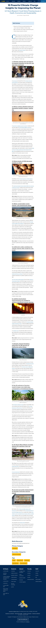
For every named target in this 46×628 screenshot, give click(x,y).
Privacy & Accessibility (18, 613)
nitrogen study (22, 522)
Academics (18, 1)
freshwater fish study (30, 363)
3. (12, 161)
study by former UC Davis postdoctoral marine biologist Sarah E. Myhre (23, 150)
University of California (36, 613)
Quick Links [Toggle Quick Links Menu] (42, 1)
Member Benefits (22, 577)
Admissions (13, 1)
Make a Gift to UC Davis (6, 594)
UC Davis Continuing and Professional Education (6, 578)
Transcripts (21, 579)
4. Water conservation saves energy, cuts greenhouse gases (21, 204)
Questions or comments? (10, 613)
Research (24, 1)
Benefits (28, 577)
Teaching (28, 573)
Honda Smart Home (15, 466)
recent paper (15, 80)
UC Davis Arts (5, 583)
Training (37, 573)
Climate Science (20, 560)
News (34, 1)
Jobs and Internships (13, 584)
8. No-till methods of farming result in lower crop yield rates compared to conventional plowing (22, 387)
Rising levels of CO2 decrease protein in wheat (22, 162)
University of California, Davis (14, 611)
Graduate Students (14, 575)
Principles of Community (27, 613)
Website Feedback (39, 581)
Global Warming (15, 563)
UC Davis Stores (5, 581)
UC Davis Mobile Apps (5, 586)
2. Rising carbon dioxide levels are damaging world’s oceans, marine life (22, 108)
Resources (29, 571)
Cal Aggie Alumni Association (22, 571)
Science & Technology (16, 554)
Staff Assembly (38, 579)
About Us (7, 1)
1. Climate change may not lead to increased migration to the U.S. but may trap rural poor (23, 63)
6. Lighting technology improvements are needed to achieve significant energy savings (22, 300)
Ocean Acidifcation (23, 563)
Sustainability (27, 560)
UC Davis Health (5, 571)
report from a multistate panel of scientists (20, 126)
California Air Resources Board (17, 274)
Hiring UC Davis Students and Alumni (5, 590)
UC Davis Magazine (22, 582)
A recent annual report (16, 472)
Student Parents (14, 577)
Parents (12, 586)
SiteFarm (27, 621)
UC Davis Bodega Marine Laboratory (25, 127)
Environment (15, 548)
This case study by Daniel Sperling (18, 279)
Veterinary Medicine (5, 574)
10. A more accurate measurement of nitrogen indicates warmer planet (22, 491)
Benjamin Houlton (22, 50)
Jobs (36, 577)
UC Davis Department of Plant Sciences (26, 178)
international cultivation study (18, 404)
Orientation (13, 571)
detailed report (16, 330)
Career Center (13, 581)
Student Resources (14, 573)
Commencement (14, 579)
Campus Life (30, 1)
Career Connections (21, 575)
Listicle (14, 560)
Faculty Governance (30, 579)
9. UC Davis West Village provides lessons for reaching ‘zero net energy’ (22, 446)
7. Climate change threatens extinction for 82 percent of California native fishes (20, 345)
